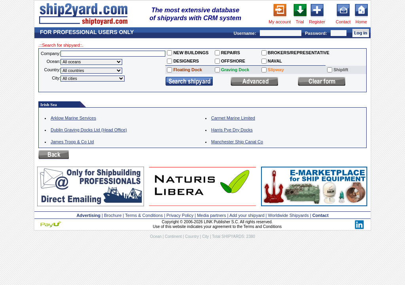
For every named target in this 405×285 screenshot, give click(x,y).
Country (192, 236)
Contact (343, 21)
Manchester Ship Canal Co (237, 141)
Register (317, 21)
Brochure (113, 215)
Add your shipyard (247, 215)
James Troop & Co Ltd (72, 141)
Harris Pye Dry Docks (232, 129)
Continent (173, 236)
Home (361, 21)
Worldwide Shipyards (288, 215)
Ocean (155, 236)
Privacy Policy (180, 215)
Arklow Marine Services (73, 118)
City (205, 236)
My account (280, 21)
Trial (300, 21)
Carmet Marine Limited (233, 118)
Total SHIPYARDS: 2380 (233, 236)
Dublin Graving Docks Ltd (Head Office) (89, 129)
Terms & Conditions (144, 215)
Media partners (211, 215)
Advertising (88, 215)
